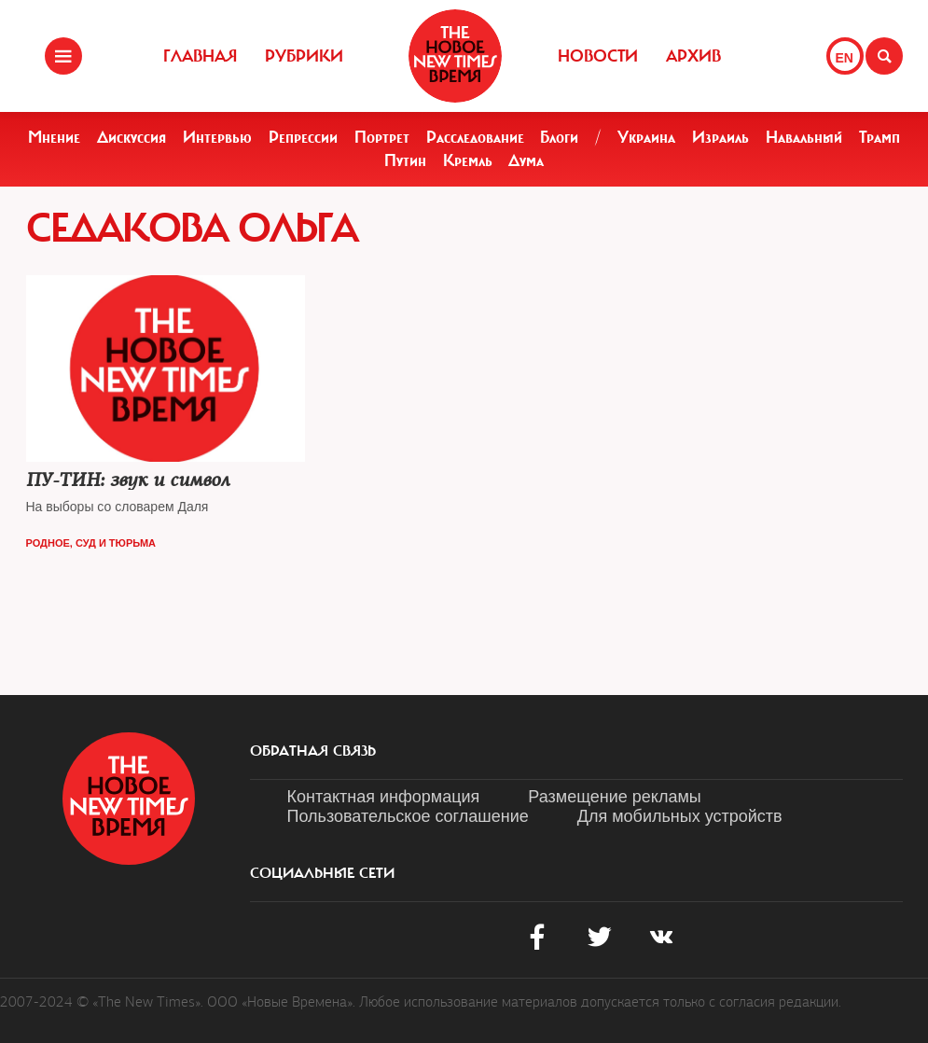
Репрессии (303, 137)
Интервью (217, 137)
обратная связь (313, 751)
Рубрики (304, 56)
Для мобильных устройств (680, 816)
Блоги (559, 137)
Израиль (720, 137)
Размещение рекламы (614, 796)
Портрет (381, 137)
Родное (48, 543)
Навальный (804, 137)
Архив (693, 56)
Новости (598, 56)
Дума (526, 160)
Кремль (467, 160)
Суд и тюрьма (116, 543)
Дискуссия (131, 137)
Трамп (879, 137)
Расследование (475, 137)
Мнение (54, 137)
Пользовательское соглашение (408, 816)
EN (844, 57)
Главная (200, 56)
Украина (646, 137)
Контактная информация (383, 796)
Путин (405, 160)
